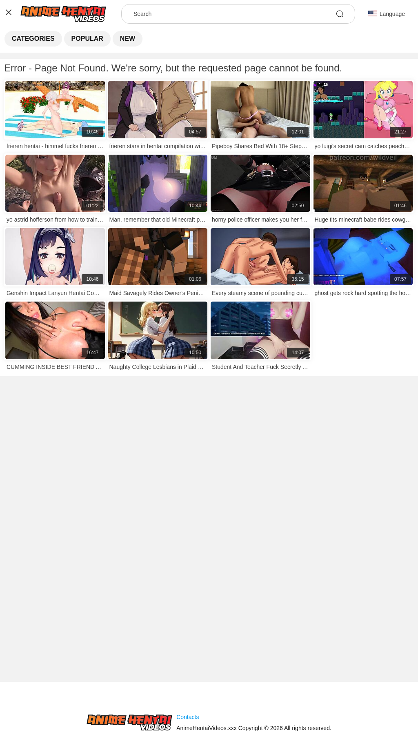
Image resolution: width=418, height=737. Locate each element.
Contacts (187, 717)
